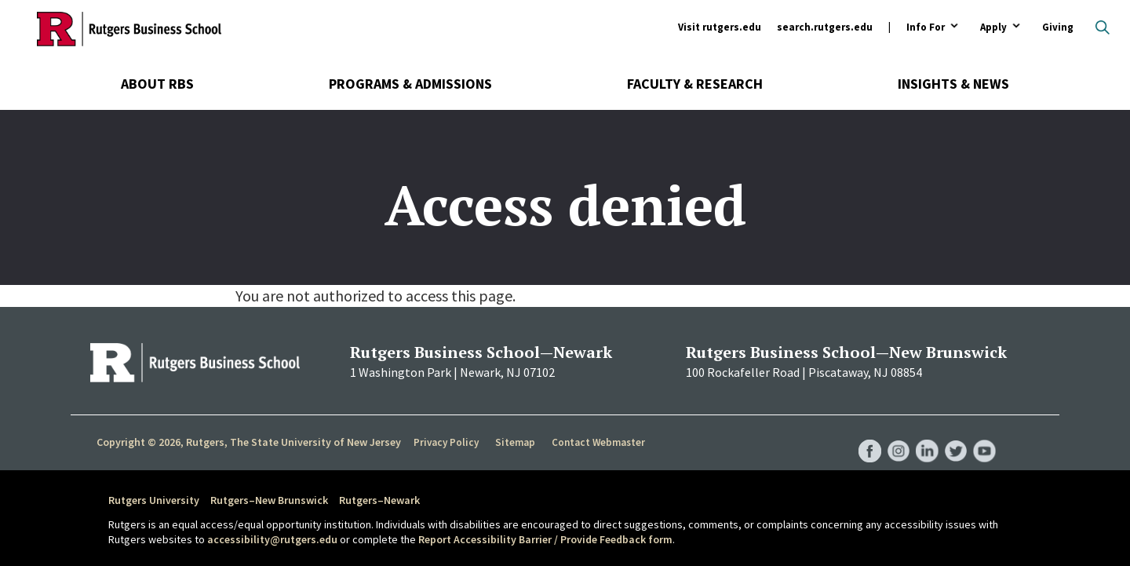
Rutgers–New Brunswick (269, 500)
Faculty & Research (695, 84)
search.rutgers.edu (825, 27)
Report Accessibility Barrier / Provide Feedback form (545, 539)
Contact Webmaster (596, 443)
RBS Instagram (894, 435)
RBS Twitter (954, 435)
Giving (1058, 27)
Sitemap (513, 443)
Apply (993, 28)
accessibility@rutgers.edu (272, 539)
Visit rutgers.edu (719, 27)
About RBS (157, 84)
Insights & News (953, 84)
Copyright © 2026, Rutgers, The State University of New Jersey (249, 442)
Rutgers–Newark (379, 500)
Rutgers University (153, 500)
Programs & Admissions (410, 84)
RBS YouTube (984, 435)
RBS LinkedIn (924, 435)
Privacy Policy (446, 443)
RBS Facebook (865, 435)
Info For (925, 28)
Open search (1102, 27)
